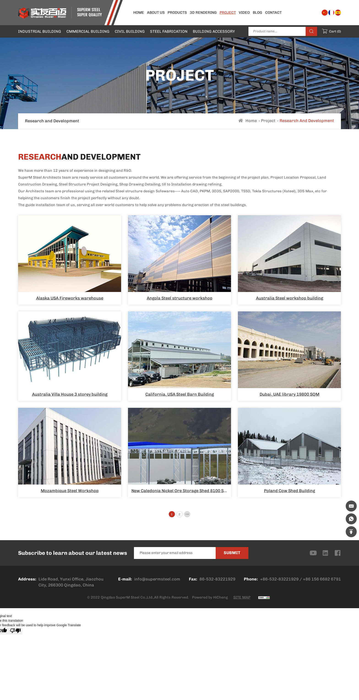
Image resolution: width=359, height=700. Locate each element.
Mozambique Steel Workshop (70, 490)
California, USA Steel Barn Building (179, 394)
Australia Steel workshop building (289, 298)
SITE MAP (241, 599)
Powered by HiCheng (210, 599)
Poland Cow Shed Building (289, 490)
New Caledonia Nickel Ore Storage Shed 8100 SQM (181, 490)
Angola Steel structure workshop (179, 298)
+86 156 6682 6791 (322, 580)
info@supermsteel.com (157, 580)
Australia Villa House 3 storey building (69, 394)
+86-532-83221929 (279, 580)
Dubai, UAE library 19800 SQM (289, 394)
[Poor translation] (15, 632)
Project (268, 120)
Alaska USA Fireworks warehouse (69, 298)
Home (251, 120)
